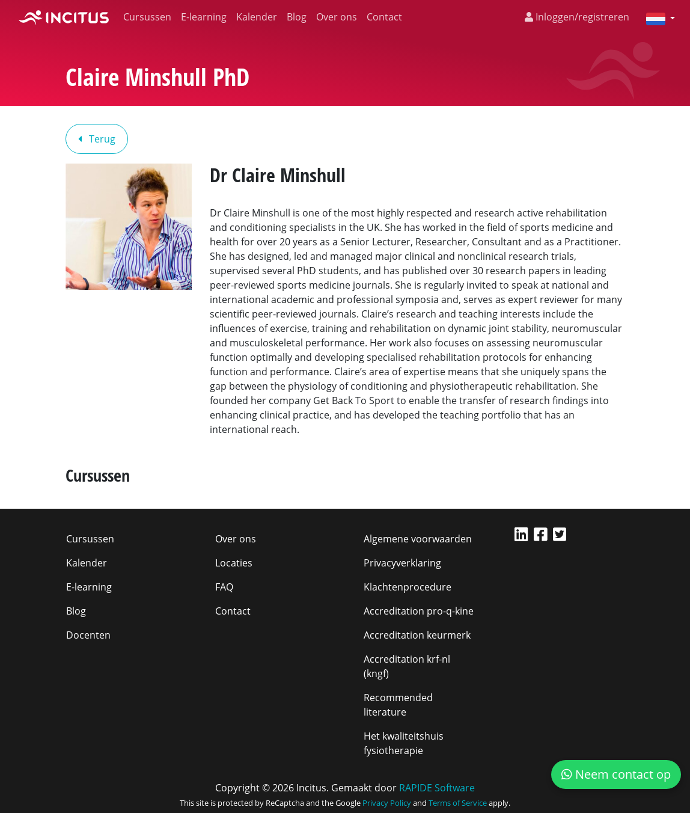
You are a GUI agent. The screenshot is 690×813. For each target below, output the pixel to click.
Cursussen (147, 16)
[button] (656, 18)
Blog (297, 16)
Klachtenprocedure (407, 587)
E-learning (204, 16)
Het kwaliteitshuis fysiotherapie (404, 743)
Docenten (88, 635)
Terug (96, 139)
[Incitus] (64, 17)
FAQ (224, 587)
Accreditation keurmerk (417, 635)
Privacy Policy (386, 802)
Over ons (336, 16)
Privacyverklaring (402, 562)
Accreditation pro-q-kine (419, 611)
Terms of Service (458, 802)
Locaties (233, 562)
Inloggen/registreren (577, 16)
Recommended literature (398, 705)
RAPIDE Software (437, 787)
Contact (384, 16)
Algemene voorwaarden (418, 538)
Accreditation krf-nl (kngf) (407, 666)
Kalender (256, 16)
